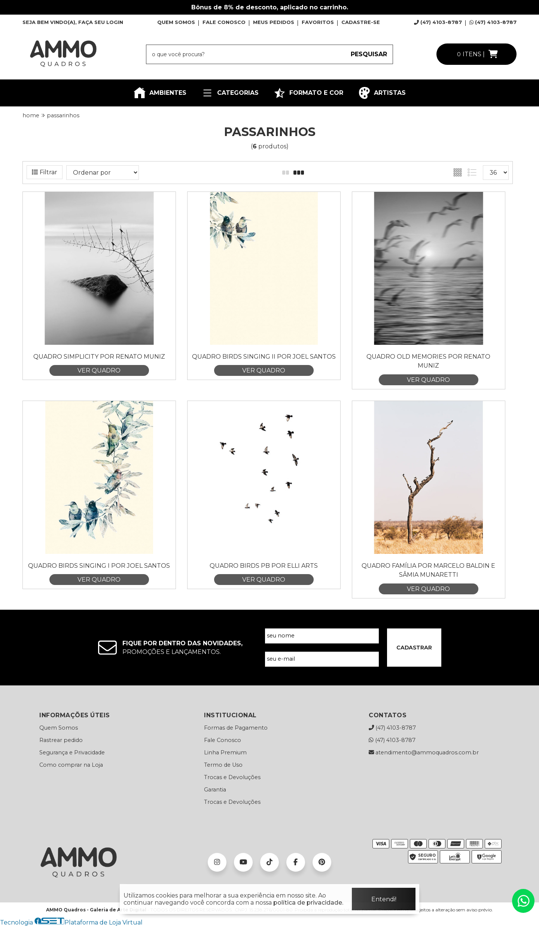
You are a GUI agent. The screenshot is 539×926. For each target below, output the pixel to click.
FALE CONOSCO (224, 22)
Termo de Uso (223, 764)
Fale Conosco (222, 740)
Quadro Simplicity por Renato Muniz (99, 356)
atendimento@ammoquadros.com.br (424, 752)
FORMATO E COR (308, 93)
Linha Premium (225, 752)
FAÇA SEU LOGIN (100, 22)
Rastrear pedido (61, 740)
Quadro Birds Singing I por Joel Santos (99, 565)
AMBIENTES (160, 93)
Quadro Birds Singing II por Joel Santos (264, 356)
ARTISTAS (382, 93)
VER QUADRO (99, 370)
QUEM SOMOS (176, 22)
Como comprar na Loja (71, 764)
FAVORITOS (318, 22)
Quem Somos (58, 727)
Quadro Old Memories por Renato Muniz (428, 361)
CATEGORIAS (230, 93)
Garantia (215, 789)
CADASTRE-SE (360, 22)
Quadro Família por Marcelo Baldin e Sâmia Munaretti (428, 570)
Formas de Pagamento (236, 727)
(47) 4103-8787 (438, 22)
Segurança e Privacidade (72, 752)
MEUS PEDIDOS (273, 22)
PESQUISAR (369, 54)
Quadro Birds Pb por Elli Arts (264, 565)
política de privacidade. (308, 902)
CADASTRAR (414, 647)
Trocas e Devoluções (232, 777)
